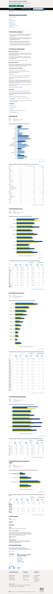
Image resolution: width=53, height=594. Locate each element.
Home (9, 11)
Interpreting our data (11, 576)
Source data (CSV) (41, 289)
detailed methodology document (16, 91)
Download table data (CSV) (35, 289)
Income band (10, 355)
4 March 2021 (19, 558)
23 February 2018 (20, 561)
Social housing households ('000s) (15, 265)
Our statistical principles (12, 579)
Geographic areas (36, 581)
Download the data (12, 105)
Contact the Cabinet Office (20, 586)
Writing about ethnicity (26, 576)
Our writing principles (26, 575)
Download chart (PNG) (41, 161)
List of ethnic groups (25, 579)
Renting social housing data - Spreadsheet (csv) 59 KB (17, 547)
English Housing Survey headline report (23, 532)
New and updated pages (37, 575)
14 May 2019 (19, 560)
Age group (9, 442)
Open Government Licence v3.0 (23, 591)
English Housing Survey (16, 120)
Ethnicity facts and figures (26, 8)
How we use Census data (12, 578)
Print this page (12, 551)
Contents (10, 563)
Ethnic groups (36, 578)
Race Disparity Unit (14, 586)
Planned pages (36, 576)
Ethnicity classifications (37, 579)
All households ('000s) (20, 264)
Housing (12, 11)
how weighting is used (13, 100)
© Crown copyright (41, 591)
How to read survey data (12, 575)
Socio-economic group (10, 499)
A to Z (24, 578)
